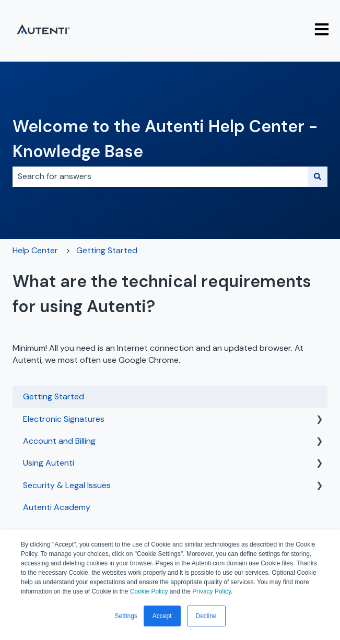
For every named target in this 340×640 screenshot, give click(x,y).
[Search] (317, 176)
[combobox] (160, 176)
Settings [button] (125, 616)
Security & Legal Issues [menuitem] (67, 485)
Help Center (35, 250)
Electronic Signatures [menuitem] (63, 418)
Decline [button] (206, 616)
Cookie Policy (149, 591)
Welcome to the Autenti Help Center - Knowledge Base (165, 138)
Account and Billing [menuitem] (59, 440)
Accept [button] (162, 616)
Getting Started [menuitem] (53, 396)
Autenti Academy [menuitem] (56, 507)
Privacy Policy (211, 591)
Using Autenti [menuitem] (48, 462)
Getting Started (106, 250)
